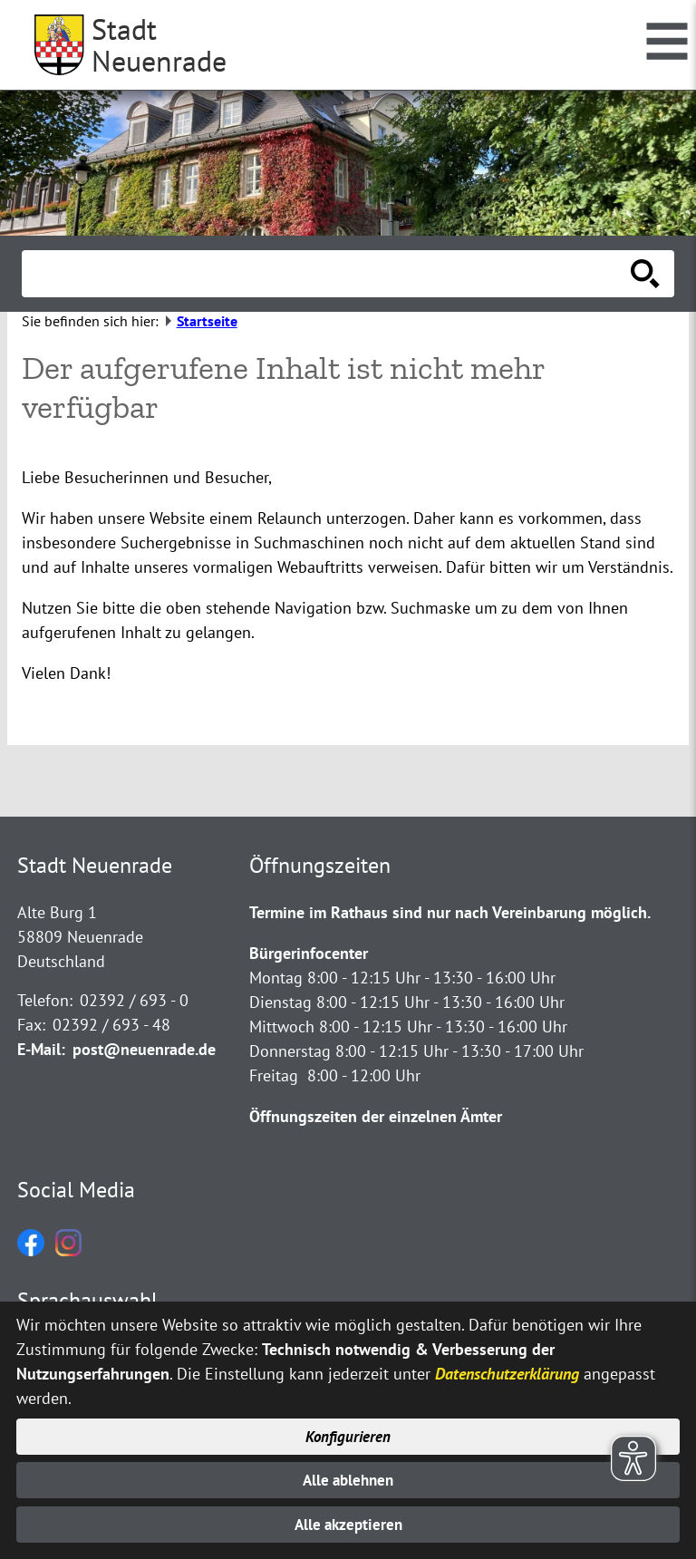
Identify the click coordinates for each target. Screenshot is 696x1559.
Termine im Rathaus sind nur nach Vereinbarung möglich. (450, 912)
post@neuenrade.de (144, 1049)
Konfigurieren (348, 1432)
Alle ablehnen (348, 1477)
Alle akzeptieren (348, 1524)
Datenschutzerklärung (507, 1369)
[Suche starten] (645, 273)
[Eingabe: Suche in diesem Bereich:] (328, 274)
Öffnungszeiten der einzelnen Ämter (375, 1116)
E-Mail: (41, 1049)
